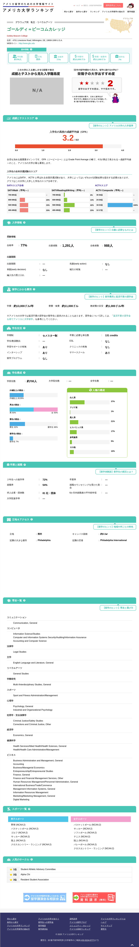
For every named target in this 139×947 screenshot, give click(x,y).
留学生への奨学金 (45, 922)
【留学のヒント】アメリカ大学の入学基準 (112, 126)
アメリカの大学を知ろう (48, 919)
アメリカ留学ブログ (78, 922)
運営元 (103, 929)
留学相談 (131, 12)
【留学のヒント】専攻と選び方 (118, 608)
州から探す (69, 12)
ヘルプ (77, 5)
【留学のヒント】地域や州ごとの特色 (114, 527)
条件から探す (81, 12)
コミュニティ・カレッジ (80, 926)
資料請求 (73, 919)
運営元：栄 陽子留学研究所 (92, 5)
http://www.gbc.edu (27, 43)
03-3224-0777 (88, 940)
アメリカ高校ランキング (80, 929)
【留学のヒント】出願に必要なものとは (113, 230)
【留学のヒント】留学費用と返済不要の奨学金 (110, 297)
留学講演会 (43, 929)
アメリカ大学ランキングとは (113, 919)
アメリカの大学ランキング (18, 926)
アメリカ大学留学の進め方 (113, 12)
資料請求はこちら (113, 5)
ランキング (95, 12)
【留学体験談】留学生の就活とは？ (115, 472)
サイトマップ (106, 926)
